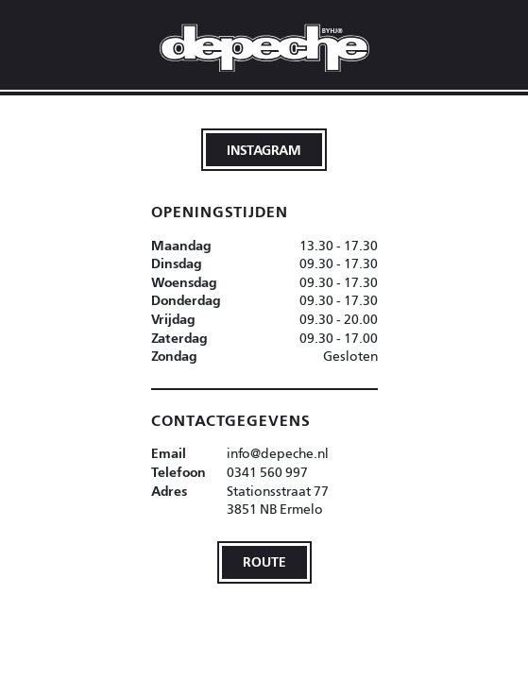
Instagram (264, 150)
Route (264, 561)
